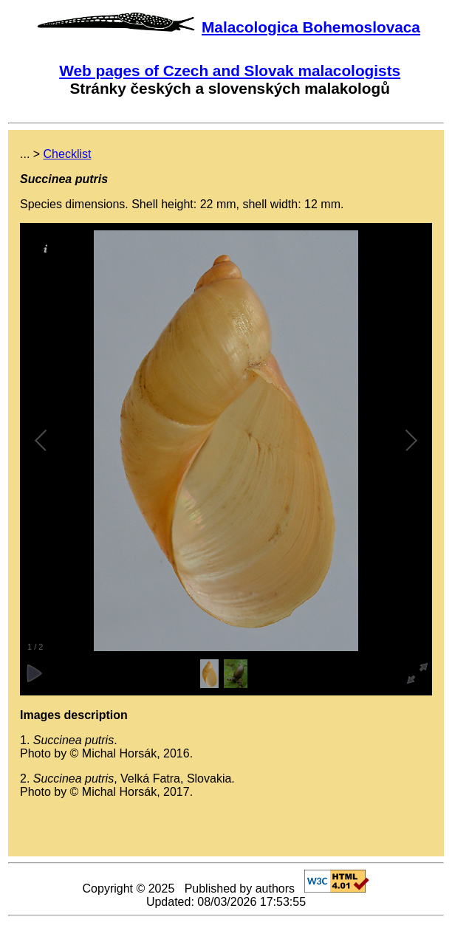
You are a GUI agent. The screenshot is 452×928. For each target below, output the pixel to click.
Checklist (68, 154)
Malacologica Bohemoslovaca (311, 26)
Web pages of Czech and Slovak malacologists (229, 70)
